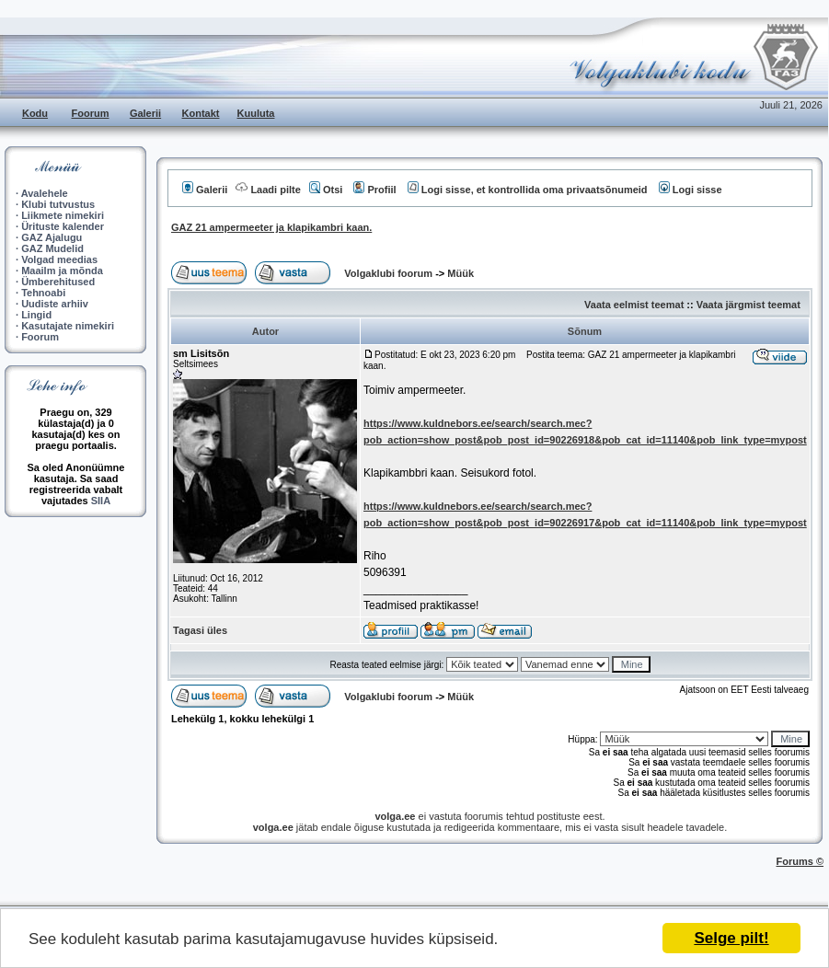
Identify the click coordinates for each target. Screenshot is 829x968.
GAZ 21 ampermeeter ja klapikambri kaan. (271, 227)
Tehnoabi (43, 292)
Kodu (35, 113)
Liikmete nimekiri (62, 215)
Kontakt (201, 113)
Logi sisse (690, 189)
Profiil (374, 189)
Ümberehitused (58, 281)
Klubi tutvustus (58, 204)
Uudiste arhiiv (54, 303)
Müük (460, 273)
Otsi (325, 189)
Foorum (90, 113)
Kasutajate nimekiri (67, 325)
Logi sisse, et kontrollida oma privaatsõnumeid (528, 189)
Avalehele (44, 193)
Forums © (800, 861)
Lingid (36, 314)
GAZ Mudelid (52, 248)
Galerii (145, 113)
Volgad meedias (59, 259)
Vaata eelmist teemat (634, 304)
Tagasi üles (200, 630)
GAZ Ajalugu (51, 237)
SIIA (100, 500)
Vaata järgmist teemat (748, 304)
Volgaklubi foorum (389, 273)
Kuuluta (256, 113)
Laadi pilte (268, 189)
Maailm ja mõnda (62, 270)
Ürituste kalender (62, 226)
